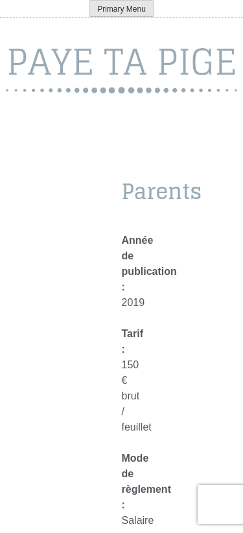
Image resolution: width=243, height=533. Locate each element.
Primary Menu (121, 9)
